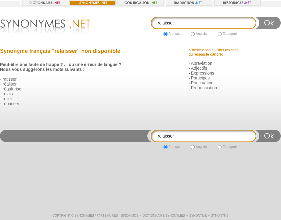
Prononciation (204, 87)
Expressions (202, 73)
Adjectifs (199, 68)
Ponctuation (202, 82)
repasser (11, 103)
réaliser (10, 84)
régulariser (13, 88)
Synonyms (220, 215)
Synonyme (198, 215)
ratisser (10, 79)
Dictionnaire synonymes (164, 215)
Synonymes (84, 215)
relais (8, 93)
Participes (200, 77)
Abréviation (201, 63)
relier (7, 98)
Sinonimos (129, 215)
